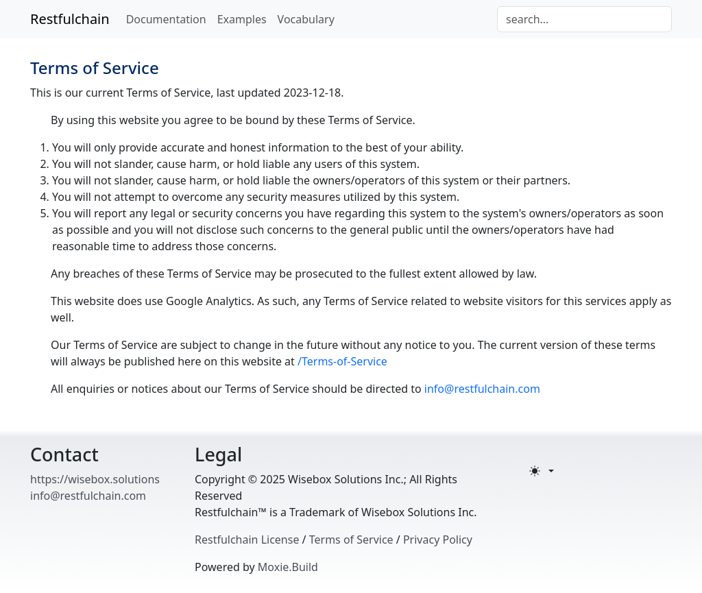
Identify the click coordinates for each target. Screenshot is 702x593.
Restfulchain (70, 19)
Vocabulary (306, 19)
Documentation (166, 19)
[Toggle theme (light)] (541, 471)
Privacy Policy (437, 539)
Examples (242, 19)
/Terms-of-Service (342, 361)
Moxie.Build (288, 566)
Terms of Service (351, 539)
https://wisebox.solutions (95, 479)
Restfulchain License (247, 539)
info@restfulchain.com (482, 388)
